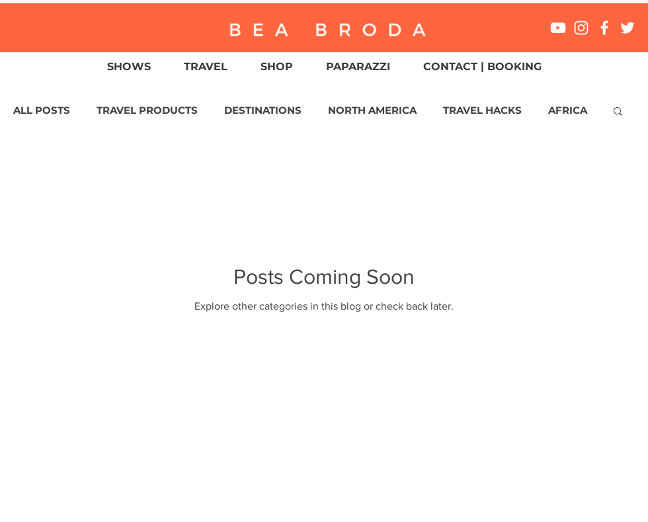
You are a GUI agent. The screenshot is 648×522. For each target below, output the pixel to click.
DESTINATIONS (263, 110)
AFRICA (567, 110)
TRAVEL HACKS (482, 110)
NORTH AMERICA (372, 110)
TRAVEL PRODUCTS (147, 110)
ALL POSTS (41, 110)
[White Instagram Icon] (581, 28)
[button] (618, 112)
